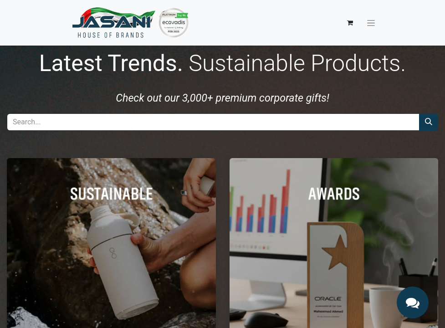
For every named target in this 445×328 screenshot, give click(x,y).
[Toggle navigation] (371, 23)
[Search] (428, 122)
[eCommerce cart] (350, 23)
